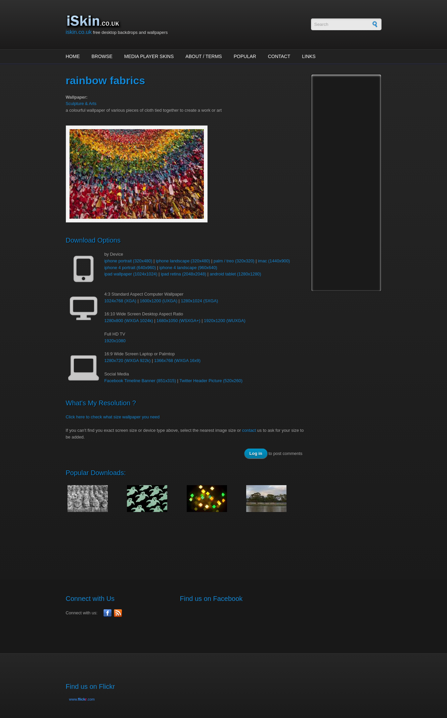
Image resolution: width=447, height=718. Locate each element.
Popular (245, 56)
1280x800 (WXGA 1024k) (128, 320)
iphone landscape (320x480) (183, 260)
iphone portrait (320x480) (128, 260)
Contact (279, 56)
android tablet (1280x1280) (235, 273)
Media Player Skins (149, 56)
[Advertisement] (188, 542)
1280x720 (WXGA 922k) (127, 360)
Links (308, 56)
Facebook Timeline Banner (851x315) (140, 380)
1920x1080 (115, 340)
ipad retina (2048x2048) (183, 273)
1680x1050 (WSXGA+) (178, 320)
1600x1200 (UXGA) (158, 300)
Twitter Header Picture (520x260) (210, 380)
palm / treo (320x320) (234, 260)
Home (73, 56)
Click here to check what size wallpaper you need (113, 416)
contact (249, 430)
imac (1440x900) (274, 260)
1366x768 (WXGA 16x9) (177, 360)
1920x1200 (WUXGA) (224, 320)
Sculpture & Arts (81, 103)
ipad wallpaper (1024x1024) (131, 273)
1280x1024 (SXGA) (199, 300)
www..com (82, 699)
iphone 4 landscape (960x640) (188, 267)
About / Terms (203, 56)
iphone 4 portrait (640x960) (130, 267)
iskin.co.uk (79, 32)
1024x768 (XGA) (120, 300)
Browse (102, 56)
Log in (256, 453)
